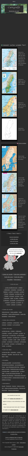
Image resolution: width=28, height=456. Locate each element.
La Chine (22, 292)
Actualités (10, 279)
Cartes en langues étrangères (11, 388)
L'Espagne (11, 294)
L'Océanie (9, 324)
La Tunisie (18, 302)
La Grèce (17, 296)
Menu (14, 1)
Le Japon (16, 298)
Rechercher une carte (14, 11)
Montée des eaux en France (16, 369)
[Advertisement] (14, 28)
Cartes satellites (14, 312)
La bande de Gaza (14, 371)
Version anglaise (22, 143)
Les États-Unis (18, 294)
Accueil (3, 386)
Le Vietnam (19, 304)
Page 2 (14, 233)
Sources (14, 386)
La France (11, 296)
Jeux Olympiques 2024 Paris (12, 367)
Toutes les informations (13, 390)
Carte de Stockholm (14, 237)
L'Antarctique (16, 322)
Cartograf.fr (6, 45)
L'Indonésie (6, 298)
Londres (19, 352)
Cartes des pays (5, 312)
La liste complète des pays (11, 287)
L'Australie (19, 289)
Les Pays (12, 45)
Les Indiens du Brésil (7, 377)
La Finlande (23, 337)
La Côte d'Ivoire (20, 335)
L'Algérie (20, 287)
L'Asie (21, 322)
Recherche (8, 386)
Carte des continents (19, 274)
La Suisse (13, 302)
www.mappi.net (14, 409)
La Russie (7, 302)
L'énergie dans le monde (18, 377)
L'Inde (21, 296)
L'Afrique (4, 322)
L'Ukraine (13, 304)
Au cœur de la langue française (13, 373)
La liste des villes (14, 243)
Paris (21, 354)
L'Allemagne (7, 289)
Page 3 (18, 233)
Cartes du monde (7, 274)
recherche (19, 253)
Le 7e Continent (16, 324)
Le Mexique (6, 300)
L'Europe (4, 324)
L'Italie (11, 298)
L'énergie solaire (5, 371)
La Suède (18, 45)
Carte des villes (18, 277)
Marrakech (4, 354)
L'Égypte (6, 294)
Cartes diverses (11, 316)
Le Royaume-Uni (20, 300)
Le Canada (16, 292)
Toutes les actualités (6, 362)
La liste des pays (14, 239)
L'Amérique (9, 322)
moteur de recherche (15, 398)
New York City (16, 354)
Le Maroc (21, 298)
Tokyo (6, 356)
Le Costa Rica (12, 335)
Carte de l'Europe (14, 241)
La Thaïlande (18, 343)
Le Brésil (11, 292)
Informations (17, 279)
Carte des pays (8, 277)
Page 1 (9, 233)
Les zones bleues (16, 362)
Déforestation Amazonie (19, 375)
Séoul (3, 356)
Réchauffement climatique (8, 365)
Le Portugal (12, 300)
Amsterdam (13, 352)
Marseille (10, 354)
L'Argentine (13, 289)
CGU (18, 442)
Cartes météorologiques (14, 314)
